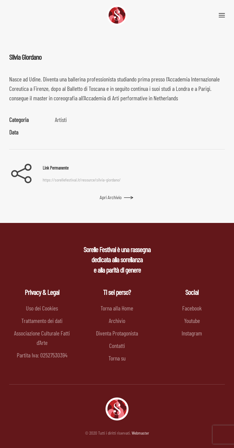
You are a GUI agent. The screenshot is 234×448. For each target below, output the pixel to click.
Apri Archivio (111, 197)
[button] (222, 15)
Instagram (192, 333)
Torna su (117, 358)
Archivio (117, 320)
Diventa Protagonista (117, 333)
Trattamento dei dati (41, 320)
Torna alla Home (117, 308)
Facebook (192, 308)
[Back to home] (117, 15)
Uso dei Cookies (42, 308)
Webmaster (140, 433)
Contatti (117, 345)
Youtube (192, 320)
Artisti (61, 119)
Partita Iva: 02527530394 (42, 355)
